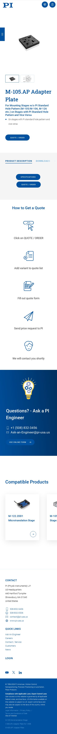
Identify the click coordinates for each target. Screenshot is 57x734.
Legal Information (11, 710)
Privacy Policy (25, 710)
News (8, 649)
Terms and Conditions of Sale (16, 713)
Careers (9, 638)
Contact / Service (13, 642)
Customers (10, 646)
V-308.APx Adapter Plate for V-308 (18, 724)
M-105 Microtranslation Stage (16, 720)
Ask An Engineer (13, 634)
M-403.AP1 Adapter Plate (14, 728)
